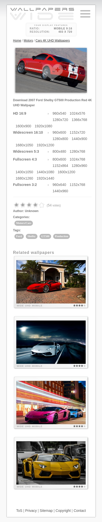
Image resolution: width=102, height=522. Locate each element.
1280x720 (60, 120)
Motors (28, 40)
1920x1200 (45, 145)
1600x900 (23, 126)
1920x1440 (45, 178)
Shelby (32, 236)
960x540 (59, 113)
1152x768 (77, 185)
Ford (19, 236)
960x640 (59, 185)
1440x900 (79, 139)
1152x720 (77, 132)
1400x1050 (24, 172)
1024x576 (77, 113)
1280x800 (60, 139)
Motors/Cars (23, 222)
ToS (19, 511)
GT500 (45, 236)
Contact (80, 511)
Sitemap (46, 511)
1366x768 (79, 120)
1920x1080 (43, 126)
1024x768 (77, 159)
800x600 (59, 159)
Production (61, 236)
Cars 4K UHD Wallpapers (52, 40)
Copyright (63, 511)
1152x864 (60, 166)
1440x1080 (45, 172)
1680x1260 (24, 178)
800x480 (59, 151)
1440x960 (60, 191)
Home (17, 40)
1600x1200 (66, 172)
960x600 (59, 132)
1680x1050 (24, 145)
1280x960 (79, 166)
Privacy (31, 511)
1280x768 (77, 151)
